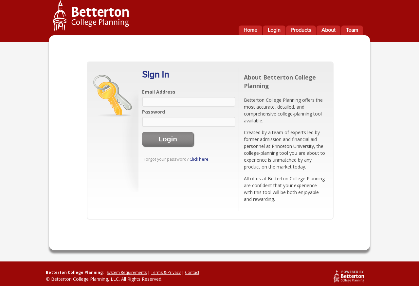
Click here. (200, 159)
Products (301, 30)
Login (274, 30)
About (328, 30)
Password (153, 112)
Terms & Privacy (166, 272)
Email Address (158, 92)
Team (352, 30)
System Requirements (127, 272)
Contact (192, 272)
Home (250, 30)
